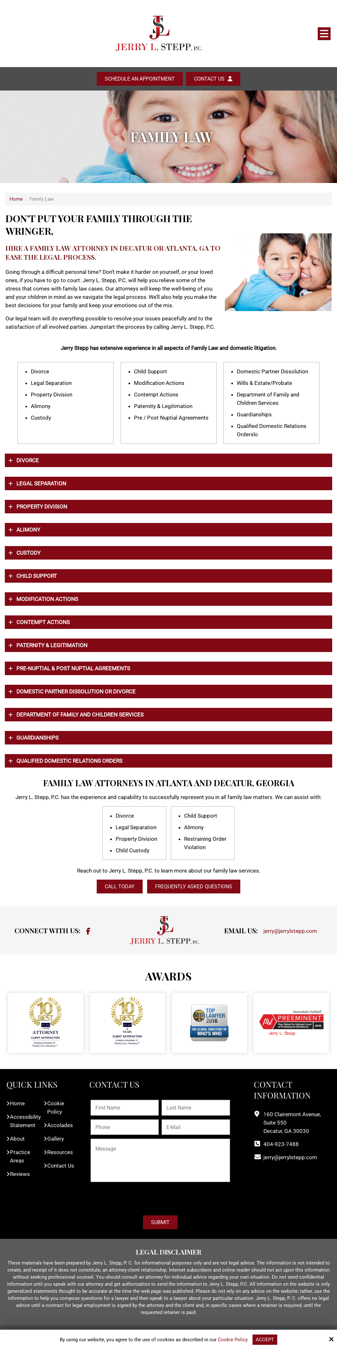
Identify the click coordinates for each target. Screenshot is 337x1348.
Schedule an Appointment (140, 79)
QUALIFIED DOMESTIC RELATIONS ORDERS (69, 761)
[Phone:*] (125, 1127)
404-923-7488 (281, 1144)
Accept (265, 1340)
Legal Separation (41, 483)
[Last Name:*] (196, 1108)
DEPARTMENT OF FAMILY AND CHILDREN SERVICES (80, 714)
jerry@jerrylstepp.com (290, 931)
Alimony (28, 529)
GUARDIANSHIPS (37, 738)
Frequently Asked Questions (193, 886)
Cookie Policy (233, 1340)
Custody (28, 553)
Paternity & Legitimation (51, 645)
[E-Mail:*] (196, 1127)
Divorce (27, 460)
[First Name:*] (125, 1108)
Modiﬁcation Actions (47, 599)
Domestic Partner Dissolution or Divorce (76, 691)
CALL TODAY (120, 886)
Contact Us (209, 79)
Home (16, 199)
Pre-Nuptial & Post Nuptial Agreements (73, 668)
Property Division (41, 506)
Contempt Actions (43, 622)
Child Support (36, 576)
